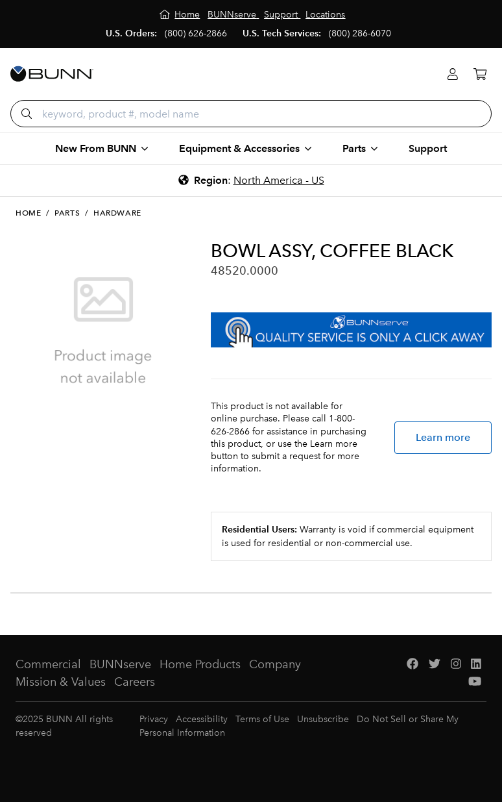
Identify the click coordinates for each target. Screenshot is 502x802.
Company (275, 664)
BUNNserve (120, 664)
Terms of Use (262, 719)
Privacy (153, 719)
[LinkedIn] (476, 664)
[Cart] (480, 74)
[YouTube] (474, 682)
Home (28, 213)
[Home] (180, 14)
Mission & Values (61, 682)
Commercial (48, 664)
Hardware (117, 213)
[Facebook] (412, 664)
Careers (134, 682)
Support (428, 148)
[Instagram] (456, 664)
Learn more (443, 437)
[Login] (452, 74)
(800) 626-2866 (196, 33)
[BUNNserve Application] (351, 329)
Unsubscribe (323, 719)
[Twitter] (434, 664)
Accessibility (202, 719)
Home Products (200, 664)
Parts (67, 213)
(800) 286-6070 (360, 33)
